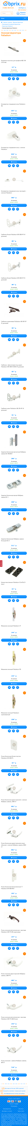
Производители (7, 1108)
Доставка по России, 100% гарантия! (14, 1088)
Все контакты (22, 10)
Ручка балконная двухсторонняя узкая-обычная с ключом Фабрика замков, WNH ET (13, 845)
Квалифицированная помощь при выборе (14, 1093)
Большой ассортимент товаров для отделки (14, 1091)
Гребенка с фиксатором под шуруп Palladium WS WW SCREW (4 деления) (12, 366)
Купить (14, 75)
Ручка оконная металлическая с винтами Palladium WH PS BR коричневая (13, 931)
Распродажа (14, 1106)
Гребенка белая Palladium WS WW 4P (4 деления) (13, 235)
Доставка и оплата (7, 1111)
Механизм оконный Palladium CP (11, 626)
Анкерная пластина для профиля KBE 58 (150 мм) (13, 61)
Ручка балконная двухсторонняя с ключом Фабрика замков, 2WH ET (14, 800)
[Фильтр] (1, 563)
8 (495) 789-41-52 (8, 8)
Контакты (21, 1108)
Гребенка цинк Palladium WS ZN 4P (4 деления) (12, 409)
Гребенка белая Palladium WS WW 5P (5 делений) (13, 279)
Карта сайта (21, 1111)
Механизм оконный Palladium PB (11, 669)
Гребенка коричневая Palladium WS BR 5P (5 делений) (13, 322)
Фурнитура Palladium (7, 26)
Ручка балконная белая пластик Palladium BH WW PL (11, 757)
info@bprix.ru (22, 8)
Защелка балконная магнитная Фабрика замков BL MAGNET (13, 453)
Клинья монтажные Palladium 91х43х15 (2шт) (13, 583)
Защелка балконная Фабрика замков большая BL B (12, 540)
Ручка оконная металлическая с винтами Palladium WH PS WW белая (13, 1018)
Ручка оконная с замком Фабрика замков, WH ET (13, 1061)
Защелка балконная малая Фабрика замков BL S (12, 496)
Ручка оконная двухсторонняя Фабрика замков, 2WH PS (13, 974)
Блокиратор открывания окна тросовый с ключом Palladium (13, 192)
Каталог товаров (14, 1103)
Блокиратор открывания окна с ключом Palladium (13, 148)
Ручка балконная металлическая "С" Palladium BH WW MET (12, 887)
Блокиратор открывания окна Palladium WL (13, 105)
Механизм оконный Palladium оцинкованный (10, 713)
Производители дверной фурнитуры (11, 24)
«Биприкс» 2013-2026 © (14, 1098)
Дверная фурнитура (18, 22)
